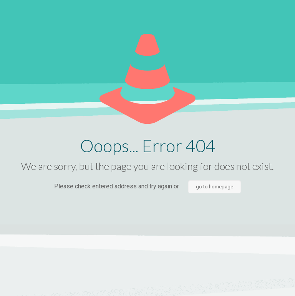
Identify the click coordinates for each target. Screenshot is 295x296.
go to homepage (214, 187)
